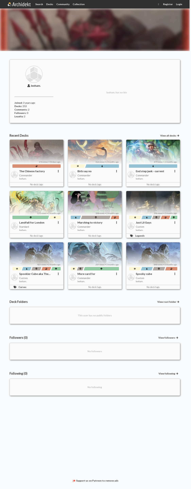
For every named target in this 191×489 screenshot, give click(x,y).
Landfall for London (31, 222)
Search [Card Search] (39, 4)
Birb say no (84, 171)
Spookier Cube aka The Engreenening (33, 274)
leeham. (34, 85)
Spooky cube (144, 273)
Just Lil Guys (143, 222)
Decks (49, 4)
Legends (140, 235)
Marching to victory (89, 222)
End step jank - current (150, 171)
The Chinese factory (32, 171)
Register (168, 4)
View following (169, 373)
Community (63, 4)
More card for (86, 273)
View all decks (170, 135)
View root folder (168, 301)
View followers (168, 337)
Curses (22, 287)
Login (179, 4)
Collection (79, 4)
